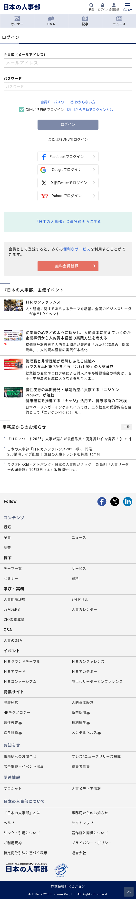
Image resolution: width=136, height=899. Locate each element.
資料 (75, 578)
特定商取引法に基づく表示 (26, 853)
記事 (85, 21)
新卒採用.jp (81, 712)
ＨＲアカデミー (84, 671)
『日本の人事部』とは (22, 813)
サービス (79, 568)
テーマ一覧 (13, 568)
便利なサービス (76, 249)
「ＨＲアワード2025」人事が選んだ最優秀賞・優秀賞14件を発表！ (69, 439)
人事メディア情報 (86, 789)
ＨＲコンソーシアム (20, 681)
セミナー (17, 21)
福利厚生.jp (81, 722)
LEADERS (12, 609)
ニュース (119, 21)
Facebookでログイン (62, 157)
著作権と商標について (90, 833)
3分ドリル (80, 599)
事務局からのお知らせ (90, 813)
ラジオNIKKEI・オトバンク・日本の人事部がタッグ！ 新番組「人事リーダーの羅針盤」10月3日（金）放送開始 (68, 467)
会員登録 (114, 9)
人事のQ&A (13, 640)
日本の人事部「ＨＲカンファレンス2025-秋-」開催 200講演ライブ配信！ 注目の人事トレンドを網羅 (53, 452)
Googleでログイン (61, 170)
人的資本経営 (83, 702)
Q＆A (51, 21)
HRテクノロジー (17, 712)
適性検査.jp (13, 722)
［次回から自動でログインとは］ (91, 110)
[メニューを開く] (127, 7)
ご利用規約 (13, 843)
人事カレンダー (84, 609)
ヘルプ (9, 823)
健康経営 (11, 702)
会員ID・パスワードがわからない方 (67, 102)
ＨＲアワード (15, 671)
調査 (7, 547)
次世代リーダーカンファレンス (97, 681)
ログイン (103, 9)
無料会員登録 (66, 266)
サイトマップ (83, 823)
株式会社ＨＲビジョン (68, 886)
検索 (91, 9)
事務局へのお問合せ (20, 756)
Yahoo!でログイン (61, 196)
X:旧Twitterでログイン (63, 183)
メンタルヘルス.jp (86, 732)
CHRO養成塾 (14, 619)
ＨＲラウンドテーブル (22, 661)
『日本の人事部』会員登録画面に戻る (68, 221)
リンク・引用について (22, 833)
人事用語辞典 (15, 599)
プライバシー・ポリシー (92, 843)
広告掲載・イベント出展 (24, 766)
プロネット (13, 789)
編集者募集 (81, 766)
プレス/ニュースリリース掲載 (96, 756)
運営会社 (79, 853)
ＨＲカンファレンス (88, 661)
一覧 (127, 427)
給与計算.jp (13, 732)
